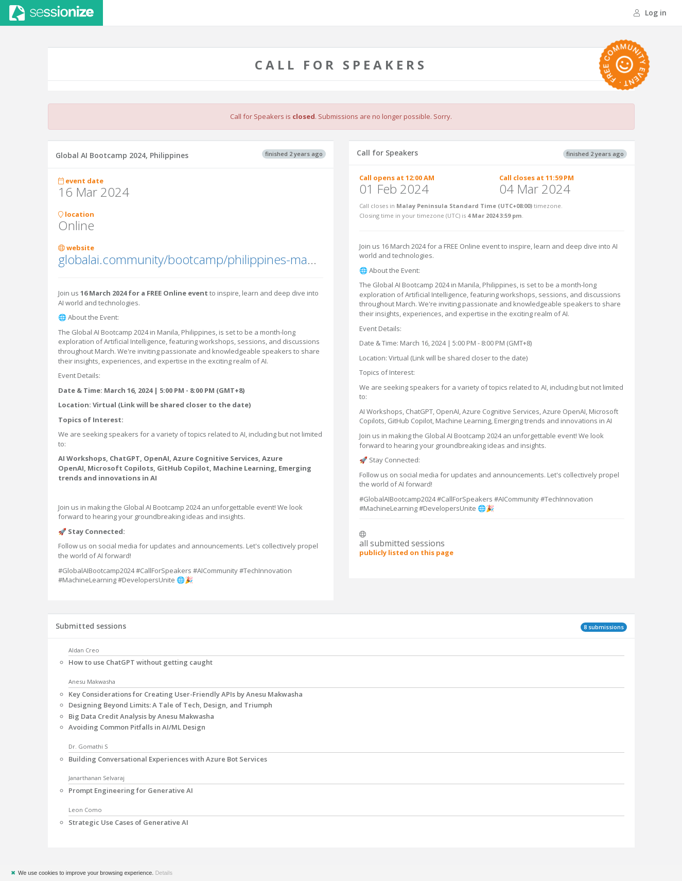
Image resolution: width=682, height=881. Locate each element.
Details (163, 873)
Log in (650, 13)
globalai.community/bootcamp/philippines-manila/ (194, 259)
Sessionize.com (51, 13)
